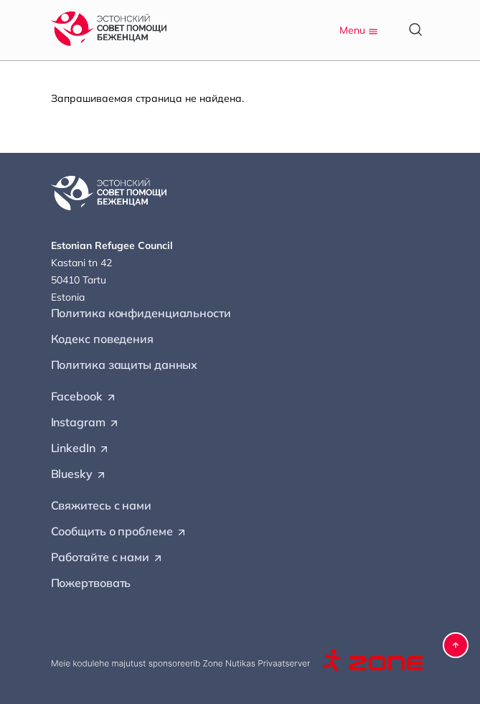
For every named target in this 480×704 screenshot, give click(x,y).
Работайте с (107, 557)
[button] (456, 645)
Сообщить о (119, 532)
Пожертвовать (91, 583)
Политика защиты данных (124, 364)
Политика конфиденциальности (141, 313)
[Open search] (415, 29)
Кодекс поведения (102, 339)
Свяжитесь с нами (101, 505)
